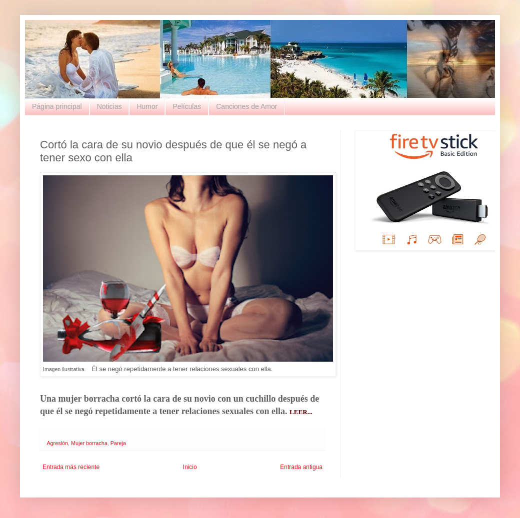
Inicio (190, 467)
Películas (186, 106)
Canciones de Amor (246, 106)
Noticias (109, 106)
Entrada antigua (301, 467)
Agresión (57, 443)
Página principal (57, 106)
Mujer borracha (89, 443)
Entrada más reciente (71, 467)
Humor (147, 106)
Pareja (118, 443)
